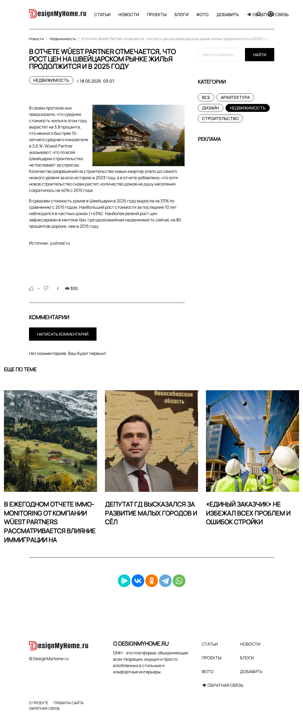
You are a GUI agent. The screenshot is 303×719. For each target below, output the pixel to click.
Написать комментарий (62, 334)
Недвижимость (51, 80)
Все (206, 97)
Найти (259, 55)
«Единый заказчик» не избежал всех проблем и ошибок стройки (248, 513)
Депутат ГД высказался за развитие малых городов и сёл (151, 513)
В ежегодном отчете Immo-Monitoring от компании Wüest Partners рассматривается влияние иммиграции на (49, 522)
